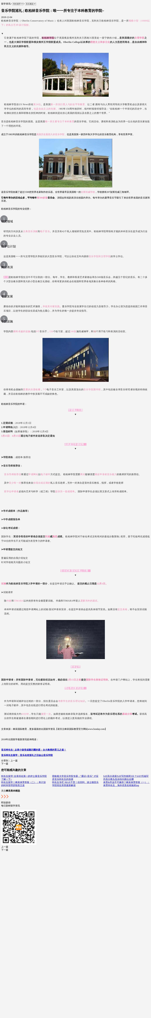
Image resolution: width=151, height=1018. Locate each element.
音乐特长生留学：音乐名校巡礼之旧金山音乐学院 (27, 755)
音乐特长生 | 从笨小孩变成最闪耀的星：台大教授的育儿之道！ (33, 750)
